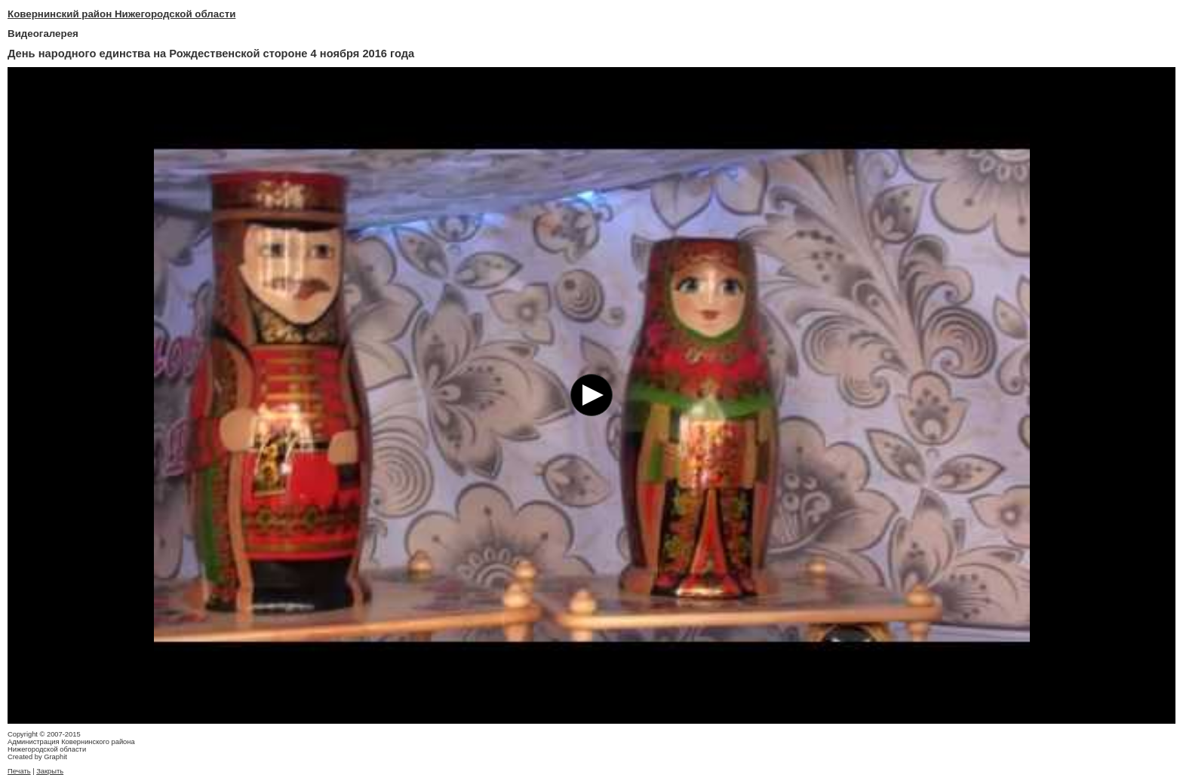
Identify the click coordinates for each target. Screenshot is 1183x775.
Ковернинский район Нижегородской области (121, 14)
